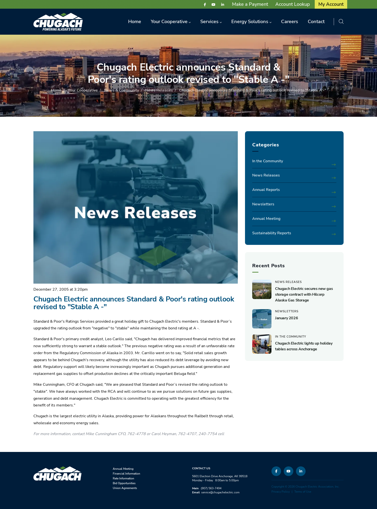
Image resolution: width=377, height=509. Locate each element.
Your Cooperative (83, 90)
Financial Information (126, 474)
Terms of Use (302, 492)
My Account (331, 4)
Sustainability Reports (271, 233)
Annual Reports (266, 189)
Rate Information (123, 478)
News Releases (159, 90)
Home (56, 90)
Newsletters (263, 204)
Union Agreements (125, 488)
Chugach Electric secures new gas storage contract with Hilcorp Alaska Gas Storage (304, 294)
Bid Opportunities (124, 483)
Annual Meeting (266, 218)
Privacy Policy (280, 492)
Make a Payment (250, 4)
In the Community (267, 161)
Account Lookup (292, 4)
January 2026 (286, 318)
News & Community (121, 90)
